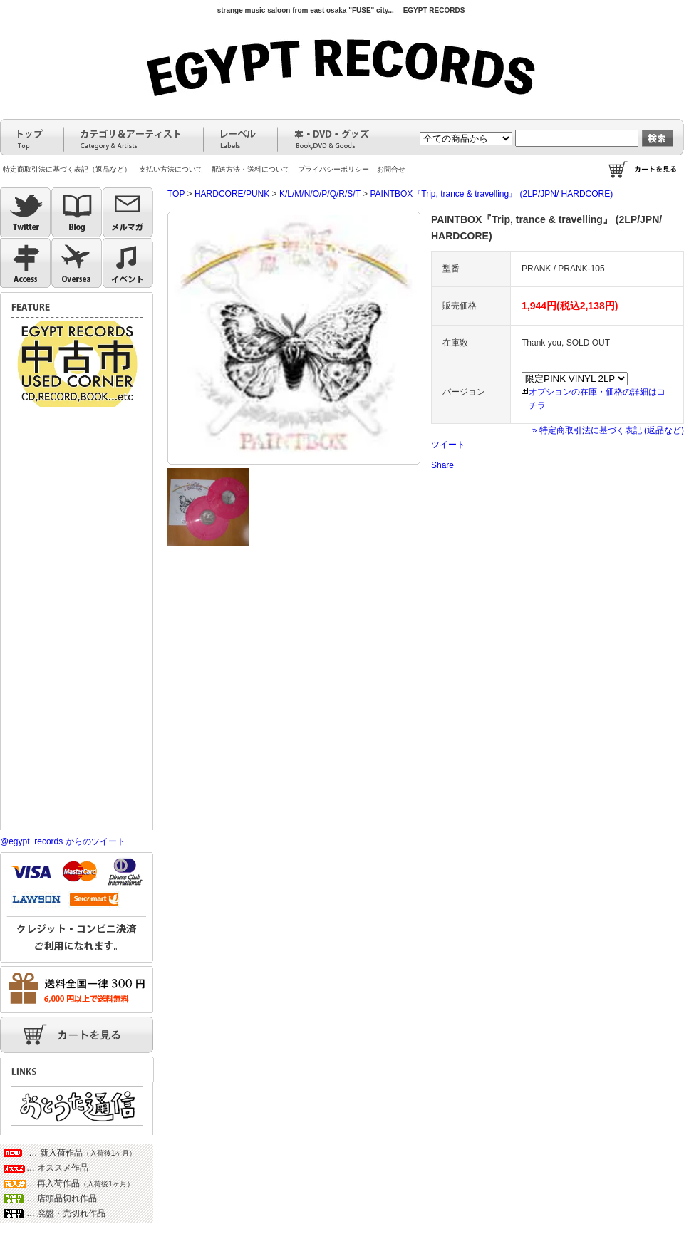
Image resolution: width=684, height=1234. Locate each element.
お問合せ (391, 169)
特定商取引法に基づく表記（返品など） (67, 169)
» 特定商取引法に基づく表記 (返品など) (608, 430)
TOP (176, 194)
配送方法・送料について (251, 169)
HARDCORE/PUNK (232, 194)
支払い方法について (171, 169)
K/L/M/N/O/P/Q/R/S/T (320, 194)
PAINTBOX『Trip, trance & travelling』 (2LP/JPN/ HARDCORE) (491, 194)
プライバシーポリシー (333, 169)
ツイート (448, 445)
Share (442, 465)
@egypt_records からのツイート (62, 841)
